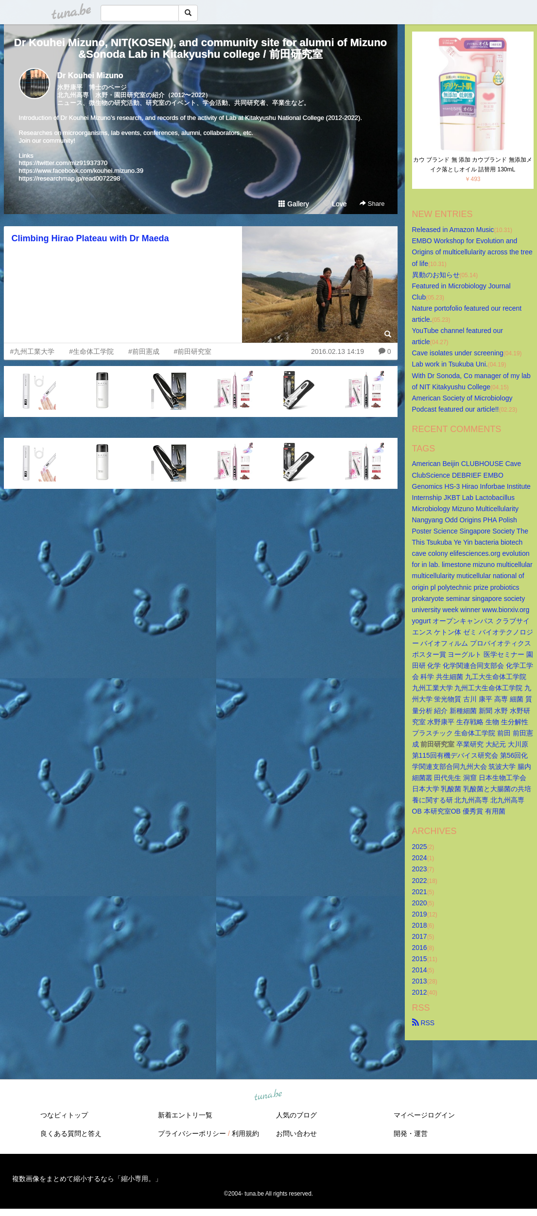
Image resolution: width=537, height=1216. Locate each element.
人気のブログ (296, 1115)
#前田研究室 (193, 351)
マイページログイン (424, 1115)
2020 (419, 903)
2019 (419, 914)
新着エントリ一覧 (185, 1115)
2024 (419, 858)
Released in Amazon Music (453, 229)
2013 (419, 981)
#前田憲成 (143, 351)
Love (334, 204)
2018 (419, 925)
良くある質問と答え (71, 1133)
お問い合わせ (296, 1133)
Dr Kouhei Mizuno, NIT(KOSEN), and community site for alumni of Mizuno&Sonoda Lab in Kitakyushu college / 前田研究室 (200, 48)
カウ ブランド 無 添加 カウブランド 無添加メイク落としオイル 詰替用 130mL (472, 164)
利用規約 (245, 1133)
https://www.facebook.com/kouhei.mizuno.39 (81, 170)
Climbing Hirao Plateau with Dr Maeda (90, 238)
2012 (419, 992)
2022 (419, 880)
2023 (419, 869)
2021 (419, 892)
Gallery (293, 204)
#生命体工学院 (91, 351)
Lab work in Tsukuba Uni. (450, 364)
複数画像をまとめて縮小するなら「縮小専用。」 (87, 1179)
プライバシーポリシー (192, 1133)
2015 (419, 959)
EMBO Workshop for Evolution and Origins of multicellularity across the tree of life (473, 252)
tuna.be (268, 1095)
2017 (419, 936)
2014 (419, 970)
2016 (419, 947)
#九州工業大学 (32, 351)
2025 (419, 846)
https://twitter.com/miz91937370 (63, 163)
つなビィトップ (64, 1115)
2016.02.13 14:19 (337, 351)
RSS (423, 1023)
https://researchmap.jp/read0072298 (70, 178)
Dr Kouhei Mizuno (90, 75)
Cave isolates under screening (457, 353)
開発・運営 (411, 1133)
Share (372, 203)
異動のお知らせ (436, 275)
